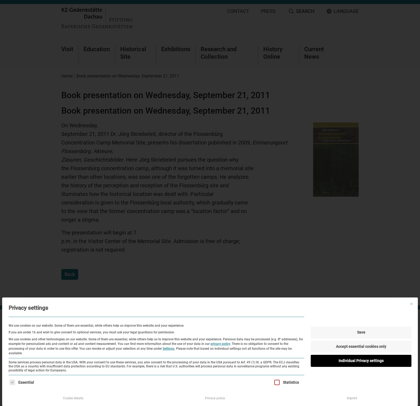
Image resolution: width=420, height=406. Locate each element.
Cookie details (73, 398)
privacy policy (220, 344)
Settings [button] (168, 349)
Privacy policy (215, 398)
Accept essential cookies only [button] (361, 346)
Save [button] (361, 332)
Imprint (352, 398)
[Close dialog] (411, 304)
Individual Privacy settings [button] (361, 361)
